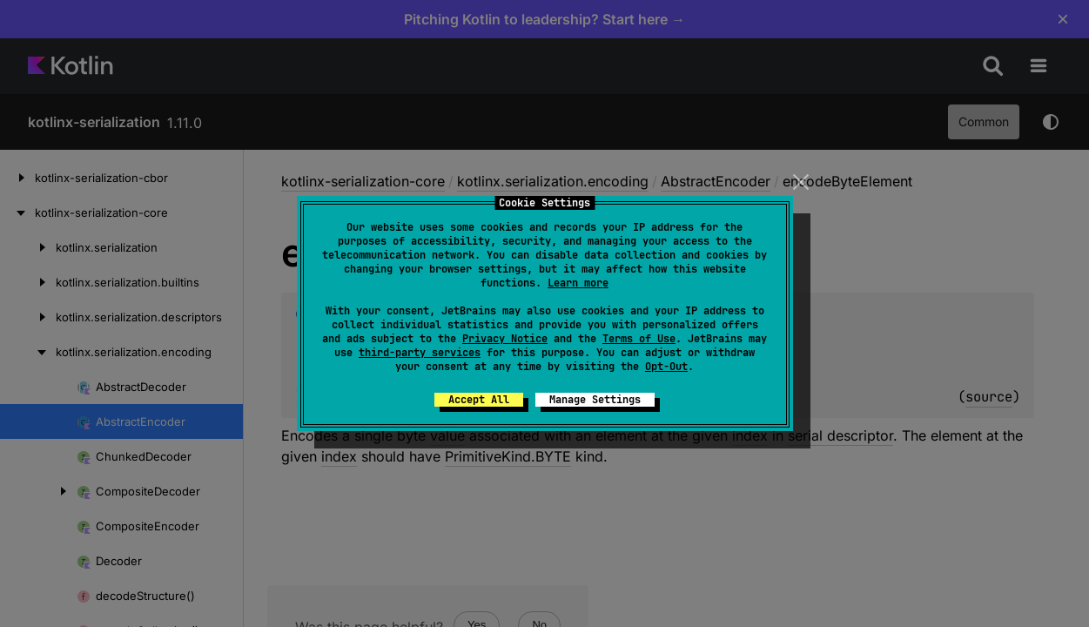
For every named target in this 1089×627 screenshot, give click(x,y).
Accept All (478, 400)
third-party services (420, 353)
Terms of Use (639, 339)
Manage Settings (595, 400)
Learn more (578, 283)
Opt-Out (666, 367)
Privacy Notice (505, 339)
